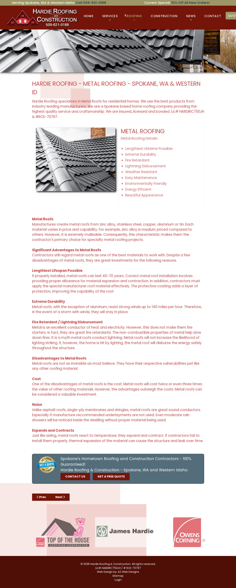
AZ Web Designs (128, 572)
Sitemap (118, 576)
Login (118, 580)
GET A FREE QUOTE (111, 476)
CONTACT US (75, 476)
